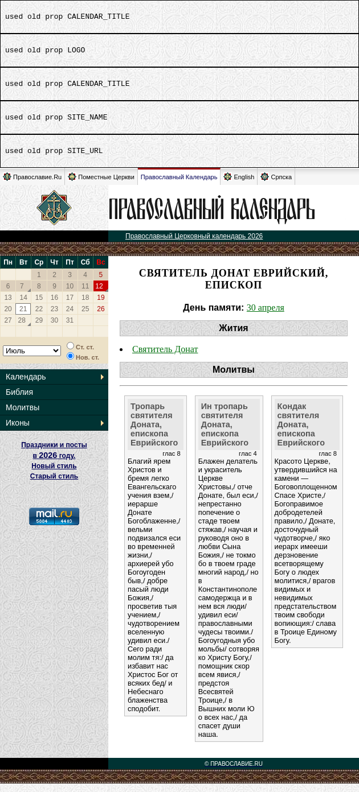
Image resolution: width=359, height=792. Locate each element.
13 (7, 306)
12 (99, 295)
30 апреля (265, 316)
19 (100, 306)
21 (23, 317)
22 (39, 317)
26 (100, 317)
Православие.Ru (32, 185)
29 (39, 329)
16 (54, 306)
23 (54, 317)
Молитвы (22, 415)
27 (7, 329)
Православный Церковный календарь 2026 (194, 245)
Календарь (26, 385)
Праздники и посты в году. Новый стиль (54, 463)
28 (22, 329)
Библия (19, 400)
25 (85, 317)
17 (70, 306)
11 (85, 295)
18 (85, 306)
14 (23, 306)
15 (39, 306)
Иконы (18, 431)
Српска (276, 185)
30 (54, 329)
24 (70, 317)
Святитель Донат (165, 357)
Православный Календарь (179, 185)
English (238, 185)
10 (70, 295)
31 (70, 329)
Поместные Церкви (101, 185)
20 (7, 317)
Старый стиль (54, 485)
